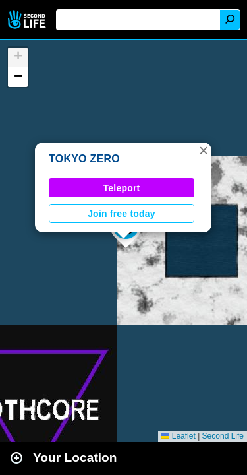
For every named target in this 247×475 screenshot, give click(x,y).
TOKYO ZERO (84, 158)
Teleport (121, 188)
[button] (203, 150)
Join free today (121, 213)
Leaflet (178, 436)
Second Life (28, 19)
